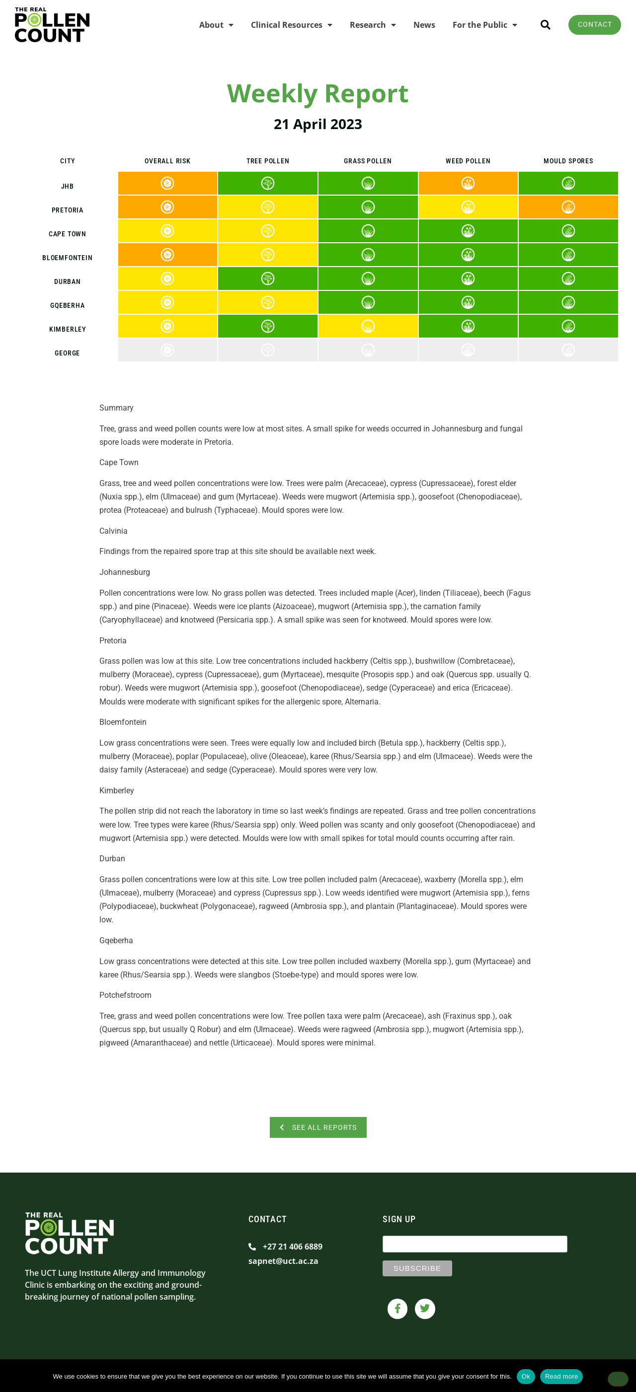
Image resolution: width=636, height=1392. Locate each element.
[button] (541, 25)
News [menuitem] (420, 24)
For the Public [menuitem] (480, 24)
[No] (618, 1380)
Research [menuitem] (368, 24)
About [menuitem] (212, 24)
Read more (561, 1376)
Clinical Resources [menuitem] (287, 24)
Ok (526, 1376)
